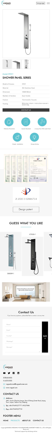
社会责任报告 (7, 381)
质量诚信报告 (7, 378)
